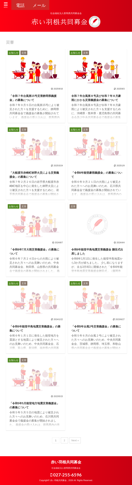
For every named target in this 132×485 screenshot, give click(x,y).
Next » (75, 440)
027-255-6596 (66, 474)
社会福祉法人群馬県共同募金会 (66, 468)
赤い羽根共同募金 (66, 462)
